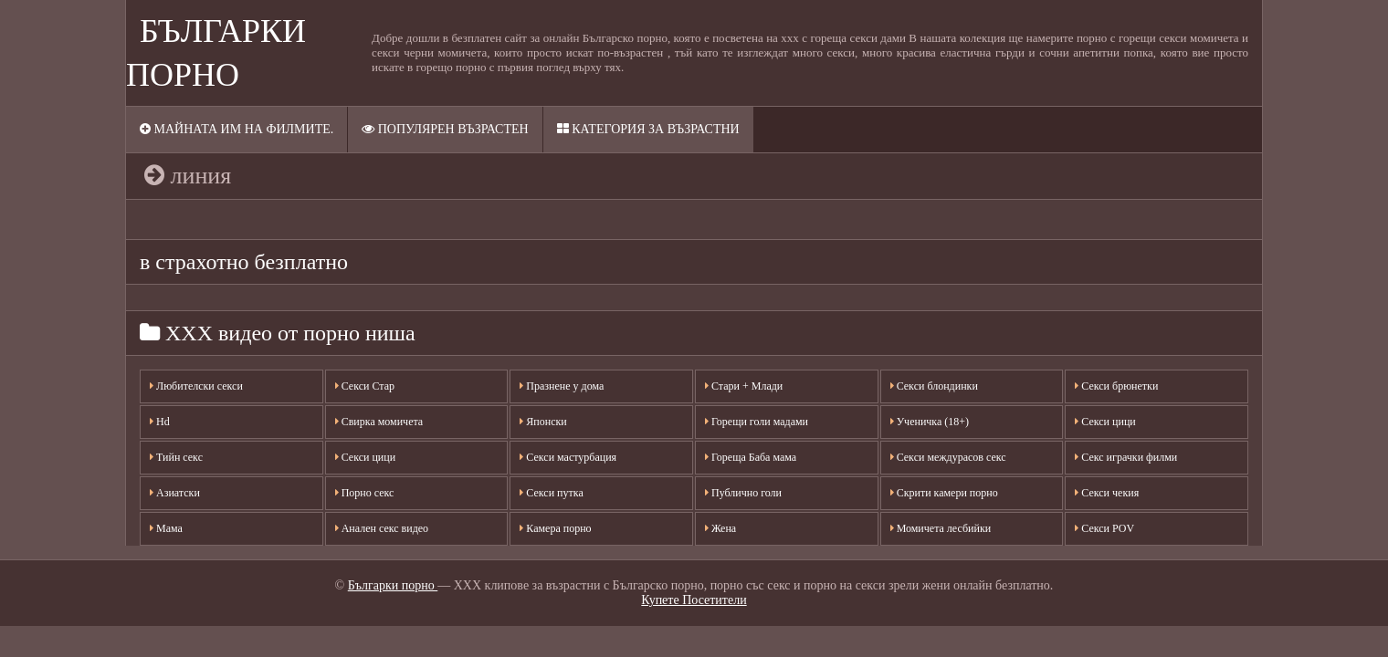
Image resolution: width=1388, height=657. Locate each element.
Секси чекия (1107, 492)
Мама (166, 528)
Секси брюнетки (1116, 386)
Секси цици (365, 457)
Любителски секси (196, 386)
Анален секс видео (381, 528)
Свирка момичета (379, 421)
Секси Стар (364, 386)
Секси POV (1104, 528)
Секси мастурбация (568, 457)
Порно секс (364, 492)
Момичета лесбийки (941, 528)
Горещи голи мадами (756, 421)
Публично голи (743, 492)
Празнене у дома (562, 386)
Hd (160, 421)
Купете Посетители (693, 600)
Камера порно (555, 528)
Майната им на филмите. (236, 129)
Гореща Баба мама (750, 457)
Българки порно (393, 585)
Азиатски (175, 492)
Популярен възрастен (445, 129)
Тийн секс (176, 457)
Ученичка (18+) (929, 421)
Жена (720, 528)
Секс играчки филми (1126, 457)
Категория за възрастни (648, 129)
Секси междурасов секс (948, 457)
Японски (543, 421)
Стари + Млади (744, 386)
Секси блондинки (934, 386)
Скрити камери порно (944, 492)
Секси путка (551, 492)
